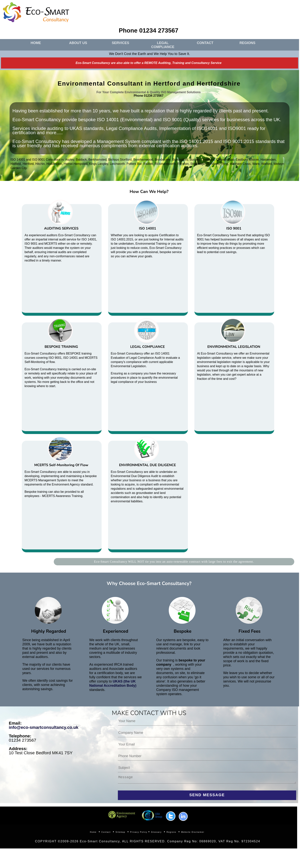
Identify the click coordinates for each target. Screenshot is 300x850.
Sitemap (120, 834)
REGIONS (247, 43)
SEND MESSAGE (207, 796)
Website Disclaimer (192, 834)
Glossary (156, 834)
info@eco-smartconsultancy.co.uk (43, 727)
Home (93, 834)
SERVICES (120, 43)
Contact (106, 834)
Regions (171, 834)
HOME (36, 43)
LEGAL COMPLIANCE (162, 45)
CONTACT (205, 43)
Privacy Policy (138, 834)
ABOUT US (78, 43)
